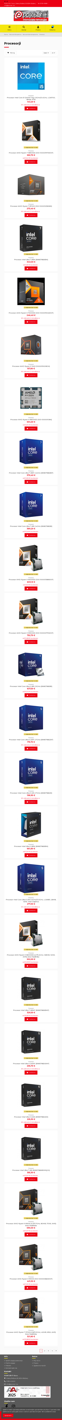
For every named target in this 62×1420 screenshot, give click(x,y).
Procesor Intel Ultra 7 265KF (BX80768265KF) (31, 1010)
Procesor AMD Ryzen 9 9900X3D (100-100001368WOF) (31, 579)
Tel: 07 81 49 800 (43, 3)
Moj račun (36, 1360)
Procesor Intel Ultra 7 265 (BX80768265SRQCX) (31, 1170)
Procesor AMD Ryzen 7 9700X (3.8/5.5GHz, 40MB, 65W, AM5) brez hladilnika (31, 1333)
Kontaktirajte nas (11, 1368)
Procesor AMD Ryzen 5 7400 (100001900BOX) (31, 366)
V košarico (31, 108)
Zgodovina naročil (39, 1365)
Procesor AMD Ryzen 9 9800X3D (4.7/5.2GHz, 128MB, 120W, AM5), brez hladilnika (31, 956)
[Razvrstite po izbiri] (46, 52)
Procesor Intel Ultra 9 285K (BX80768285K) (31, 846)
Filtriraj (11, 53)
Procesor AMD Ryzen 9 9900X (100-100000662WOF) (31, 1279)
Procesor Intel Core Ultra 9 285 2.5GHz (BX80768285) (31, 686)
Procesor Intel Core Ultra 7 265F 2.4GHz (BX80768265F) (31, 473)
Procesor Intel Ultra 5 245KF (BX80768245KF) (31, 1063)
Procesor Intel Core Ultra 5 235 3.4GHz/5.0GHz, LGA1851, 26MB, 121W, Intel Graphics (31, 900)
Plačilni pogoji (10, 1363)
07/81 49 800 (10, 1381)
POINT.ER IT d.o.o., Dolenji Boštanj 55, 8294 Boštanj (20, 3)
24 (53, 53)
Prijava (35, 1363)
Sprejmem (8, 1415)
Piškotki (8, 1365)
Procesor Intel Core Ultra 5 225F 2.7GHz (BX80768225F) (31, 740)
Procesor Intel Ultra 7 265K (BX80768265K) (31, 259)
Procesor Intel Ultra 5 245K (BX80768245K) (31, 1117)
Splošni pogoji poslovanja (14, 1360)
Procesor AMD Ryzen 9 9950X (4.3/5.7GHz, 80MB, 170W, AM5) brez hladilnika (31, 1224)
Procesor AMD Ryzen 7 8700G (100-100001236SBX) (31, 206)
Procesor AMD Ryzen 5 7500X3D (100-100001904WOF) (31, 313)
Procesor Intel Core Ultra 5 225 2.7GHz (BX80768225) (31, 793)
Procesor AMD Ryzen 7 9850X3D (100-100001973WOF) (31, 153)
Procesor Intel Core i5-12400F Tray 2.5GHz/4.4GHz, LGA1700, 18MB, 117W (31, 98)
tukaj (53, 1411)
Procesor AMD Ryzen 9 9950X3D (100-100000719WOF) (31, 633)
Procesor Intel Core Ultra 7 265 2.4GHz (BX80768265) (31, 526)
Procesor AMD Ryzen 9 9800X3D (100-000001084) (31, 419)
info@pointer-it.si (9, 5)
